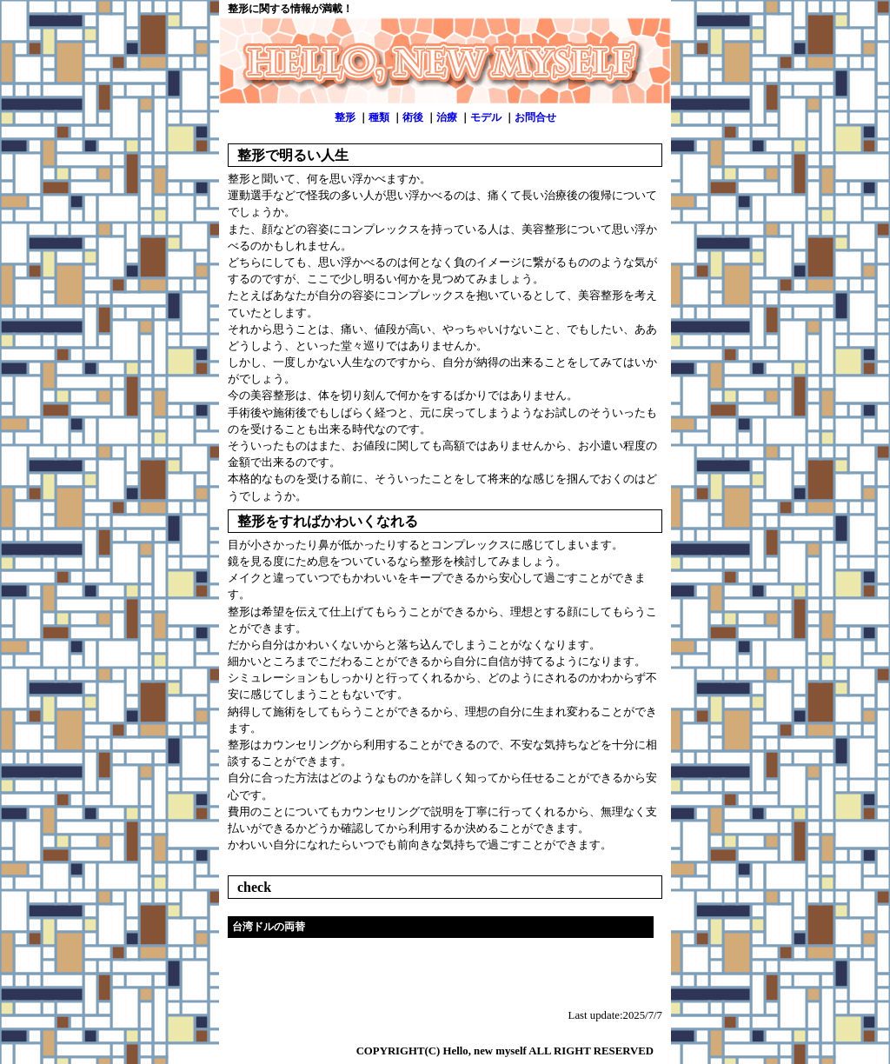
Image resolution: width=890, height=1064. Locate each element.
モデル (485, 117)
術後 (412, 117)
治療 (446, 117)
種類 (379, 117)
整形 (345, 117)
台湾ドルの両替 (268, 927)
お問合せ (535, 117)
